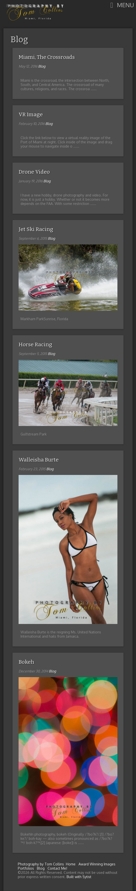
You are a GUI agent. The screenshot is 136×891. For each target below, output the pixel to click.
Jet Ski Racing (36, 229)
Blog (19, 39)
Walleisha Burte (39, 460)
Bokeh (26, 662)
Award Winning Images (97, 864)
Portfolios (26, 868)
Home (71, 864)
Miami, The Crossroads (47, 57)
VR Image (31, 114)
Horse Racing (35, 344)
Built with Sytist (79, 877)
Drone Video (34, 172)
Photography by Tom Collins (41, 864)
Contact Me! (57, 868)
